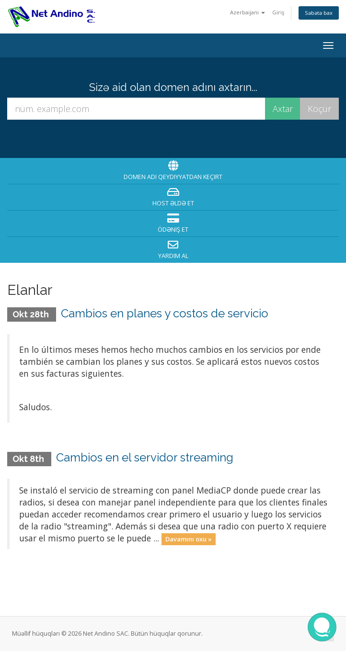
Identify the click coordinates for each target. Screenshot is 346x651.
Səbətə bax (319, 12)
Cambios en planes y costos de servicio (164, 313)
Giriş (278, 12)
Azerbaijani (247, 12)
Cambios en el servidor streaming (144, 457)
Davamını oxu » (188, 539)
